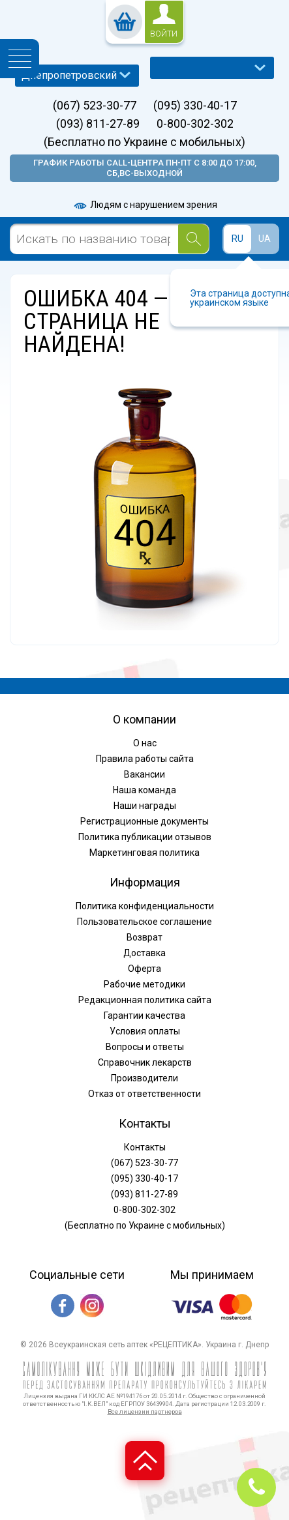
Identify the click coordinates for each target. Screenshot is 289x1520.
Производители (144, 1078)
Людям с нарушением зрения (144, 204)
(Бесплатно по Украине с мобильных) (144, 142)
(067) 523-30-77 (94, 105)
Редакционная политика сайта (144, 1000)
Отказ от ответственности (144, 1094)
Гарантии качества (144, 1015)
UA (264, 238)
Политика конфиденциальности (145, 906)
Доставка (144, 953)
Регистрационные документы (144, 821)
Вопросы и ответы (145, 1047)
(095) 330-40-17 (195, 105)
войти (163, 33)
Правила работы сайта (145, 758)
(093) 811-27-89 (98, 124)
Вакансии (144, 774)
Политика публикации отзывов (144, 837)
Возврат (144, 937)
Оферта (144, 968)
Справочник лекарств (145, 1062)
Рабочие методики (144, 984)
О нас (145, 743)
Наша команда (144, 790)
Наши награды (145, 805)
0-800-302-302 (195, 124)
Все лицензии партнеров (145, 1411)
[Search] (193, 239)
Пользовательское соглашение (144, 921)
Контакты (145, 1147)
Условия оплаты (145, 1031)
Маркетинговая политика (144, 852)
